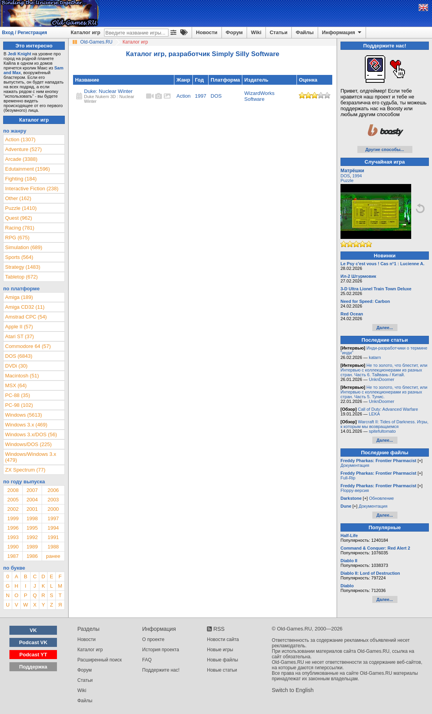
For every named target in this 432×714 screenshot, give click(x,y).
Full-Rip (347, 477)
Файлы (305, 32)
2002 (12, 509)
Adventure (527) (23, 149)
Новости (207, 32)
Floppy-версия (354, 490)
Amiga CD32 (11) (24, 307)
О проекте (153, 639)
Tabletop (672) (21, 277)
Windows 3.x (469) (26, 425)
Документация (354, 465)
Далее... (384, 327)
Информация (342, 32)
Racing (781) (19, 228)
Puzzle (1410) (21, 208)
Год (199, 80)
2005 (12, 500)
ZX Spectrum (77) (25, 470)
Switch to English (293, 690)
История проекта (160, 649)
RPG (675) (17, 237)
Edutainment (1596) (27, 169)
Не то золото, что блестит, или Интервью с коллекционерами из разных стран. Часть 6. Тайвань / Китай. (383, 370)
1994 (53, 528)
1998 (32, 518)
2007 (32, 490)
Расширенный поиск (99, 660)
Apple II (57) (19, 327)
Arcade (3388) (21, 159)
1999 (12, 518)
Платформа (225, 80)
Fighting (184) (21, 179)
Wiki (256, 32)
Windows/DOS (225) (28, 444)
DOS (216, 96)
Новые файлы (222, 660)
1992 (32, 537)
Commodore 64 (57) (28, 346)
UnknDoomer (381, 379)
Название (87, 80)
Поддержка (33, 667)
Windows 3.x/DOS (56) (31, 434)
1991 (53, 537)
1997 (200, 96)
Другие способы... (384, 149)
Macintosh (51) (22, 376)
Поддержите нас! (160, 670)
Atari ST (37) (19, 336)
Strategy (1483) (22, 267)
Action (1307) (20, 139)
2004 (32, 500)
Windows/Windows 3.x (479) (30, 457)
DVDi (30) (16, 366)
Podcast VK (33, 642)
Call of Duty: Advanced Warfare (388, 409)
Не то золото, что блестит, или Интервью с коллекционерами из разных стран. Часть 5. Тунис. (383, 392)
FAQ (147, 660)
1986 (32, 556)
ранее (53, 556)
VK (33, 630)
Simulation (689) (23, 247)
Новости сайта (223, 639)
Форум (234, 32)
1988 (53, 547)
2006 (53, 490)
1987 (12, 556)
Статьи (278, 32)
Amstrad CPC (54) (26, 317)
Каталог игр (85, 32)
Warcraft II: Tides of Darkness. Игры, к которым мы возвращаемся (384, 424)
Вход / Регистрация (24, 32)
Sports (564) (19, 257)
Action (183, 96)
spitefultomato (382, 431)
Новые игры (220, 649)
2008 (12, 490)
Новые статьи (222, 670)
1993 (12, 537)
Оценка (308, 80)
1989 (32, 547)
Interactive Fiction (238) (32, 188)
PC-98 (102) (19, 405)
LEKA (374, 414)
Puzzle (346, 180)
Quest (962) (18, 218)
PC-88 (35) (17, 395)
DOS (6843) (18, 356)
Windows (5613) (23, 415)
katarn (375, 357)
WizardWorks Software (259, 96)
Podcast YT (33, 655)
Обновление (381, 498)
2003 (53, 500)
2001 (32, 509)
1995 (32, 528)
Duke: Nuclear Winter (108, 91)
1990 (12, 547)
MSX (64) (16, 385)
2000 (53, 509)
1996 (12, 528)
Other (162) (18, 198)
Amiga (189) (19, 297)
